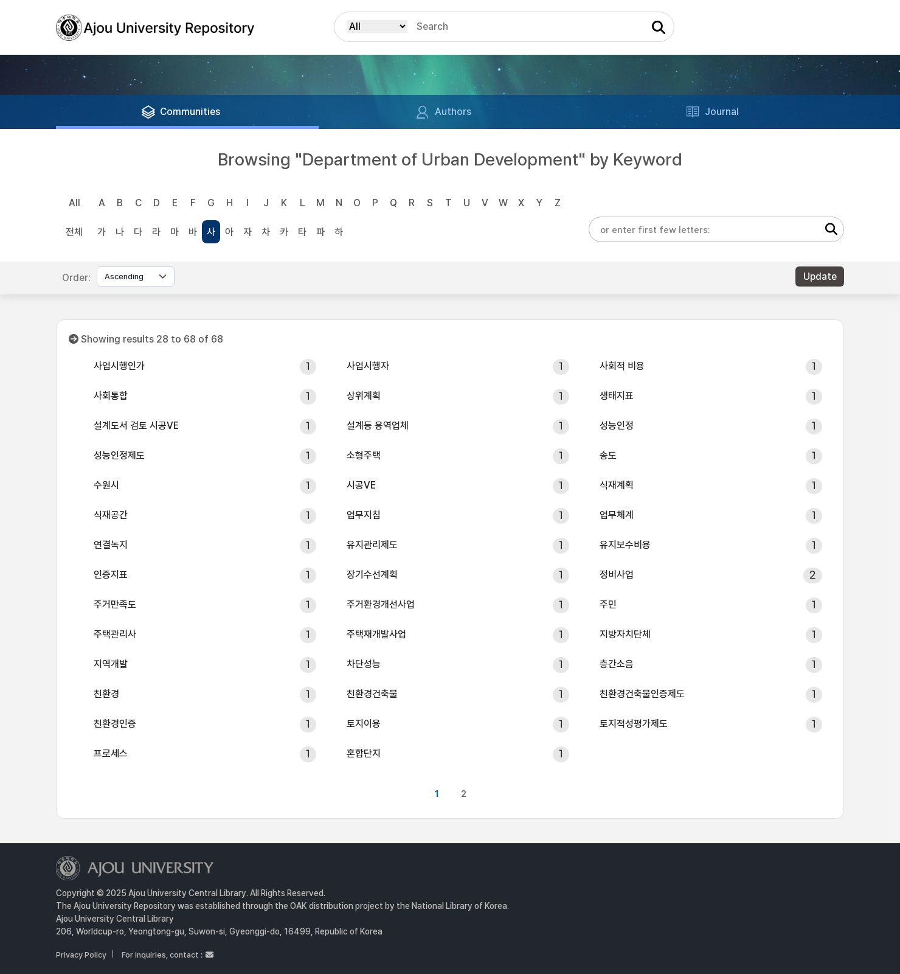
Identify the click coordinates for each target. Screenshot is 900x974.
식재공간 (111, 515)
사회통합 (111, 396)
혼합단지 (364, 753)
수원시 (106, 485)
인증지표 (111, 574)
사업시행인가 (119, 366)
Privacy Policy (81, 954)
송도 (608, 455)
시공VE (361, 485)
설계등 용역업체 (378, 425)
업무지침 (364, 515)
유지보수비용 (625, 545)
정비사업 (617, 574)
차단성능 (364, 664)
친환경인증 (115, 723)
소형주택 (364, 455)
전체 (74, 232)
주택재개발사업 (376, 634)
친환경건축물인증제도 (642, 694)
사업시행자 (368, 366)
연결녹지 (111, 545)
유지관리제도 (372, 545)
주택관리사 (115, 634)
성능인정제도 (119, 455)
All (74, 203)
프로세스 (111, 753)
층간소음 (617, 664)
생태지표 (617, 396)
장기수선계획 (372, 574)
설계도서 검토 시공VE (136, 425)
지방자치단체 (625, 634)
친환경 (106, 694)
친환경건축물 (372, 694)
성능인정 (617, 425)
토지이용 (364, 723)
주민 (608, 604)
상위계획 (364, 396)
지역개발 (111, 664)
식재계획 (617, 485)
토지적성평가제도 (634, 723)
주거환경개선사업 (381, 604)
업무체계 (617, 515)
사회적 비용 (622, 366)
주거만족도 (115, 604)
